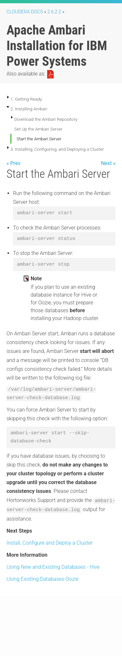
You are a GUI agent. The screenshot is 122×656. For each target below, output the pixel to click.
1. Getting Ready (26, 99)
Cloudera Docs (25, 12)
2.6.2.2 (54, 12)
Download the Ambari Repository (45, 119)
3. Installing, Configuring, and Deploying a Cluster (57, 149)
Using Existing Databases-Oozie (42, 579)
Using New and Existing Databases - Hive (53, 567)
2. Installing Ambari (28, 108)
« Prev (13, 163)
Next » (108, 163)
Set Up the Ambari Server (38, 129)
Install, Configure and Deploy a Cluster (50, 543)
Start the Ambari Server (39, 138)
